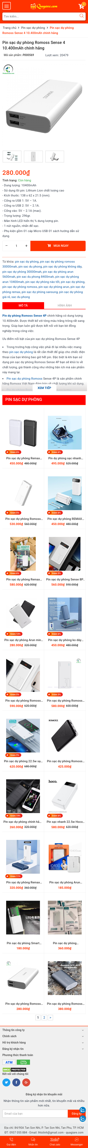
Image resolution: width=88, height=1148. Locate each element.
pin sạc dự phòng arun (54, 287)
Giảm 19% (15, 815)
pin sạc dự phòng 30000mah (22, 272)
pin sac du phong (30, 266)
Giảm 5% (14, 513)
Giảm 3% (56, 694)
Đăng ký (77, 1113)
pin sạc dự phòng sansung (40, 292)
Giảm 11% (15, 876)
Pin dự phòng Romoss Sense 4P (24, 315)
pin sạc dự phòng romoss (19, 287)
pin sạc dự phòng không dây (62, 266)
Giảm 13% (15, 634)
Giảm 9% (14, 755)
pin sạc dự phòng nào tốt (42, 282)
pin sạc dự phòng (27, 261)
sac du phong (21, 297)
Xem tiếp (44, 388)
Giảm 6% (14, 452)
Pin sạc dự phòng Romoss (24, 378)
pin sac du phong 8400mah (35, 277)
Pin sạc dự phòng (23, 399)
